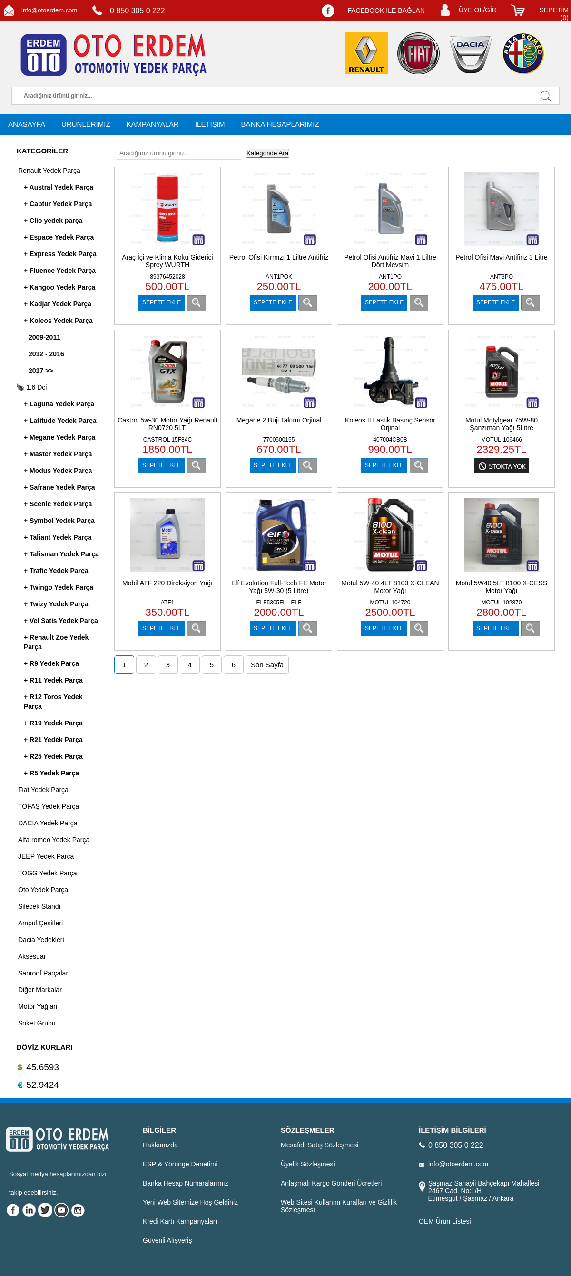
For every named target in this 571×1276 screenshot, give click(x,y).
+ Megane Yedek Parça (59, 437)
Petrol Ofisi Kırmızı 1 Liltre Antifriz (279, 257)
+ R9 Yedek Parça (51, 663)
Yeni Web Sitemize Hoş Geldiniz (190, 1202)
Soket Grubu (37, 1023)
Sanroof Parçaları (44, 973)
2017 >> (41, 370)
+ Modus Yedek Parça (58, 470)
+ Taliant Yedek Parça (57, 537)
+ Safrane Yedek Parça (59, 487)
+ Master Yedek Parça (58, 454)
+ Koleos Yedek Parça (58, 320)
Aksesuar (32, 956)
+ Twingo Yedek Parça (58, 587)
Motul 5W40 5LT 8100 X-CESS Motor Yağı (501, 586)
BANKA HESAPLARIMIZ (280, 124)
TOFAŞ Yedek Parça (48, 806)
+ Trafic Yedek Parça (56, 570)
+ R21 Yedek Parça (53, 739)
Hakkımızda (160, 1145)
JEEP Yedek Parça (46, 856)
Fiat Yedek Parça (43, 790)
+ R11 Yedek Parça (53, 680)
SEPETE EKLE (161, 302)
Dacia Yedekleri (41, 940)
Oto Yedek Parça (43, 890)
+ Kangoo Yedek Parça (59, 287)
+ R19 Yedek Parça (53, 723)
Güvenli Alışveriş (167, 1240)
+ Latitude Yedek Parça (60, 420)
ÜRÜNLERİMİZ (85, 124)
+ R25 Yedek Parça (53, 756)
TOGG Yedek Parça (47, 873)
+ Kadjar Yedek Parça (57, 304)
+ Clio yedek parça (53, 220)
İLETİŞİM (210, 124)
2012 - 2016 (46, 354)
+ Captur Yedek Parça (58, 204)
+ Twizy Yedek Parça (56, 604)
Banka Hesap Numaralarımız (185, 1183)
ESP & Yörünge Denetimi (180, 1164)
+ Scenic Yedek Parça (58, 504)
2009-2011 (44, 337)
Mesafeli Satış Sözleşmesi (319, 1145)
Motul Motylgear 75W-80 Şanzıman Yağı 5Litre (501, 424)
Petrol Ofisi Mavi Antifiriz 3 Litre (501, 257)
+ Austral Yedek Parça (58, 187)
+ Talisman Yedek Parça (61, 554)
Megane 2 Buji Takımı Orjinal (279, 420)
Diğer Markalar (40, 990)
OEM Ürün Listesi (445, 1221)
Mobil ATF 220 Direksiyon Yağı (167, 583)
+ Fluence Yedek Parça (60, 270)
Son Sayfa (267, 665)
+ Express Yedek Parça (60, 254)
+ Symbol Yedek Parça (59, 520)
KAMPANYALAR (153, 124)
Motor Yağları (38, 1006)
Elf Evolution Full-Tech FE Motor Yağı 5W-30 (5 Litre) (278, 586)
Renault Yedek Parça (49, 170)
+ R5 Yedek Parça (51, 773)
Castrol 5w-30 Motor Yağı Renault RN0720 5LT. (167, 424)
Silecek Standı (39, 906)
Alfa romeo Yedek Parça (53, 840)
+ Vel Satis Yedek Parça (61, 620)
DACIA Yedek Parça (48, 823)
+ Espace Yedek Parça (59, 237)
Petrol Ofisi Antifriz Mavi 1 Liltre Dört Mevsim (390, 261)
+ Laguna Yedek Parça (59, 404)
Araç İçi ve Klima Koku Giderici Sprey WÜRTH (167, 261)
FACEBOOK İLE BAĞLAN (386, 10)
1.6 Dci (32, 387)
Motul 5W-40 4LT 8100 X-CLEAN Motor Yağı (390, 586)
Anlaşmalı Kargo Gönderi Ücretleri (331, 1183)
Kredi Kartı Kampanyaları (180, 1221)
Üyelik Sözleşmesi (308, 1164)
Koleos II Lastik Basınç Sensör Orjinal (390, 424)
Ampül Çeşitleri (40, 923)
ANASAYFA (26, 124)
